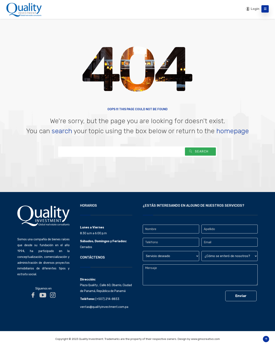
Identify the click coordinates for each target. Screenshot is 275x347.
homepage (232, 131)
